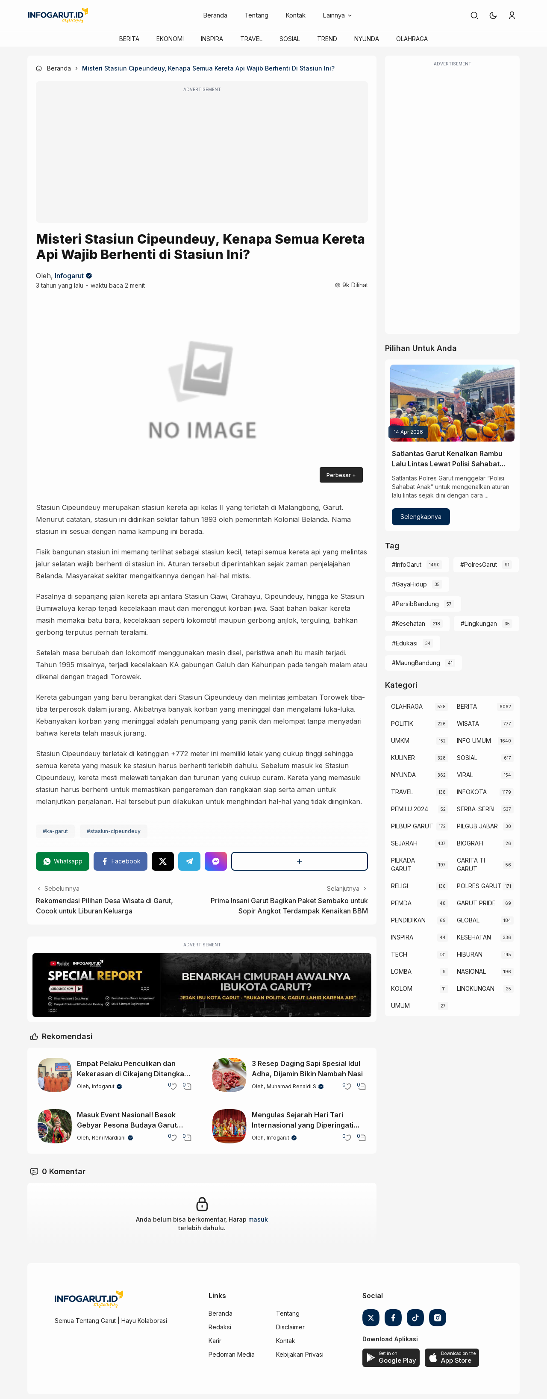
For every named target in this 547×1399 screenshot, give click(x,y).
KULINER (403, 757)
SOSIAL (289, 38)
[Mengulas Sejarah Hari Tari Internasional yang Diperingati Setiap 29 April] (229, 1126)
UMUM (400, 1005)
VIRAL (465, 774)
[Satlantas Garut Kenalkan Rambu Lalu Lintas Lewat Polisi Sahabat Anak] (452, 403)
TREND (327, 38)
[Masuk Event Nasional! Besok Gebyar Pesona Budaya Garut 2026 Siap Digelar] (55, 1126)
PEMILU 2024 (409, 809)
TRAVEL (251, 38)
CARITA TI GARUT (471, 864)
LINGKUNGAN (475, 988)
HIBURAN (469, 954)
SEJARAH (404, 843)
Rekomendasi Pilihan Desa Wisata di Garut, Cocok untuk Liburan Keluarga (104, 905)
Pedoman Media (232, 1354)
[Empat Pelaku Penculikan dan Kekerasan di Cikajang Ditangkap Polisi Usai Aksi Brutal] (55, 1075)
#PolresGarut (478, 564)
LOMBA (401, 971)
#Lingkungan (479, 623)
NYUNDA (366, 38)
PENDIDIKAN (408, 920)
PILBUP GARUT (412, 826)
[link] (474, 15)
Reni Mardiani (109, 1137)
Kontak (295, 15)
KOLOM (401, 988)
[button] (493, 15)
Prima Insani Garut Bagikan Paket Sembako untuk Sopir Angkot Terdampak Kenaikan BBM (289, 905)
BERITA (129, 38)
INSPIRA (212, 38)
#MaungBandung (416, 662)
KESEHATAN (474, 937)
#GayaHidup (409, 584)
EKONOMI (170, 38)
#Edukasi (405, 643)
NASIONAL (471, 971)
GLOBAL (468, 920)
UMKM (400, 740)
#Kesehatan (408, 623)
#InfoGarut (406, 564)
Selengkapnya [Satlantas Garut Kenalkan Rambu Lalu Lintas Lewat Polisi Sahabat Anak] (420, 516)
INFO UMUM (474, 740)
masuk (258, 1219)
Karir (215, 1340)
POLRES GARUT (479, 885)
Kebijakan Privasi (299, 1354)
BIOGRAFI (470, 843)
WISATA (468, 723)
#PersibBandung (415, 603)
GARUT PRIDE (476, 903)
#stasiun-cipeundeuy (114, 831)
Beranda (215, 15)
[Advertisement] (202, 158)
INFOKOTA (472, 791)
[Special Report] (201, 985)
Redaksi (220, 1327)
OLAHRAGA (412, 38)
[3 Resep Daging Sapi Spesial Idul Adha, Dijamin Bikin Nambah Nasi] (229, 1075)
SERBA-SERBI (475, 809)
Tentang (256, 15)
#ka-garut (55, 831)
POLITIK (402, 723)
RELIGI (399, 885)
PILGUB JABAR (477, 826)
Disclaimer (290, 1327)
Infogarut (69, 275)
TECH (399, 954)
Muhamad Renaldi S (291, 1086)
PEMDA (401, 903)
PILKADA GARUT (403, 864)
